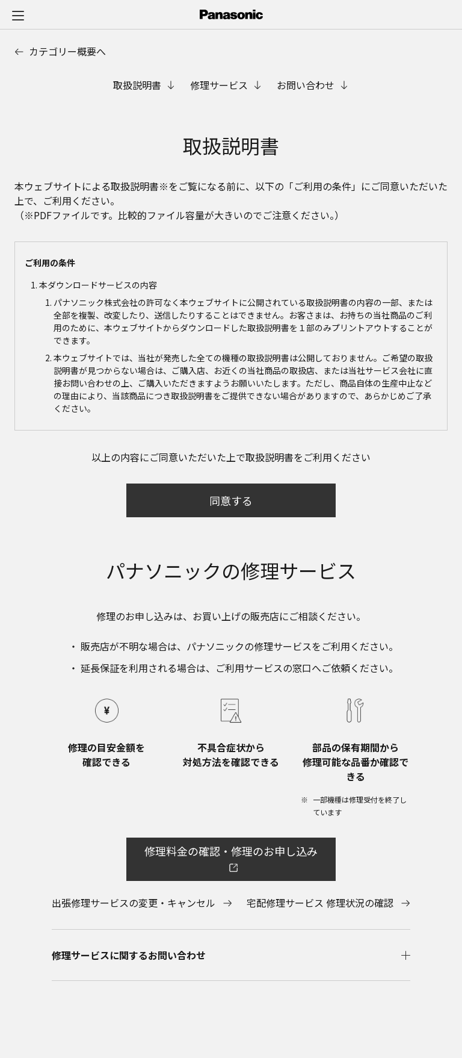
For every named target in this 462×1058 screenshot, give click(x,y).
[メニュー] (18, 15)
